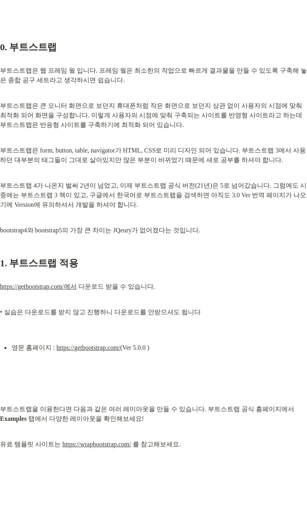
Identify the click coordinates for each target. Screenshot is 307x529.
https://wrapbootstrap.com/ (96, 444)
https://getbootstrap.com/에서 (38, 286)
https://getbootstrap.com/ (88, 347)
